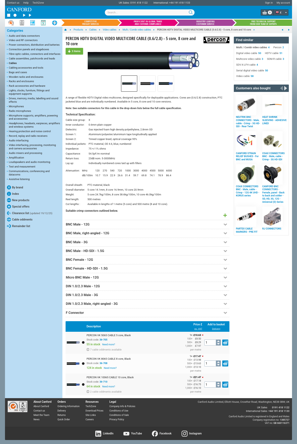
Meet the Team (41, 415)
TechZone (38, 2)
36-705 (103, 339)
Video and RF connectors (22, 40)
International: (161, 2)
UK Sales (262, 407)
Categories (15, 30)
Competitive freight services (90, 23)
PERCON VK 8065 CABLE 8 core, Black (109, 358)
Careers (90, 419)
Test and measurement (21, 167)
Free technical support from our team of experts (263, 23)
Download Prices (94, 410)
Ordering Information (68, 406)
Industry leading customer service (205, 23)
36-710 (103, 381)
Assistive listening (18, 179)
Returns (61, 415)
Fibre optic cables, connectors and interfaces (33, 54)
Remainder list (18, 226)
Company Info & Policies (122, 406)
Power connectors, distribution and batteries (33, 45)
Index (13, 194)
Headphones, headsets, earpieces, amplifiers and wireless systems (33, 125)
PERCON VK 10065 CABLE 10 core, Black (110, 377)
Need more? (108, 344)
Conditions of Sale (119, 415)
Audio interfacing (18, 141)
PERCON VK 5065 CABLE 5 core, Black (109, 335)
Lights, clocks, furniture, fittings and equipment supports (28, 92)
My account (283, 2)
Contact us (13, 2)
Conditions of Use (118, 410)
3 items (74, 51)
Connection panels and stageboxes (28, 49)
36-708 (103, 363)
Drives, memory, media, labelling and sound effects (32, 100)
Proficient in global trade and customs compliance (148, 23)
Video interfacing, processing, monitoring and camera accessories (31, 147)
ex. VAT (198, 328)
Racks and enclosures (20, 81)
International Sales (256, 411)
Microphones (15, 106)
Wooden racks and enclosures (25, 77)
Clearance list (29, 213)
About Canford (41, 406)
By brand (15, 187)
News (36, 419)
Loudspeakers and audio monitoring (28, 162)
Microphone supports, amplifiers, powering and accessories (32, 117)
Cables (12, 63)
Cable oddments (19, 220)
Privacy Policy (116, 419)
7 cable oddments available (104, 349)
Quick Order (63, 419)
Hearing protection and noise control (29, 131)
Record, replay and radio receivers (27, 136)
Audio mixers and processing (24, 153)
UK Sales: (124, 2)
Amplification (15, 158)
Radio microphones (19, 111)
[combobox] (150, 12)
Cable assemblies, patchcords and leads (31, 59)
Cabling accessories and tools (25, 68)
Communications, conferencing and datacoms (28, 173)
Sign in (269, 2)
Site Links (91, 415)
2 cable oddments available (104, 391)
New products (18, 200)
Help (26, 2)
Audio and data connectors (23, 36)
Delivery (216, 328)
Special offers (18, 207)
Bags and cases (17, 72)
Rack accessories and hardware (26, 86)
